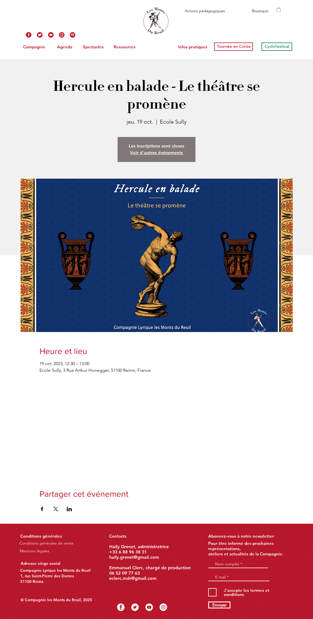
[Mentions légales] (34, 551)
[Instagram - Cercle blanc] (163, 607)
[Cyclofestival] (277, 47)
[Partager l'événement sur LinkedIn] (69, 509)
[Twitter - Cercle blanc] (135, 607)
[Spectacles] (93, 46)
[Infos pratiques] (192, 46)
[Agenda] (64, 46)
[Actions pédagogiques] (204, 11)
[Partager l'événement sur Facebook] (42, 509)
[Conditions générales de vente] (46, 543)
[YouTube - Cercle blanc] (149, 607)
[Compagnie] (34, 46)
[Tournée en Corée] (233, 47)
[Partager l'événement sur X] (55, 509)
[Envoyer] (219, 604)
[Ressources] (124, 46)
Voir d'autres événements (156, 152)
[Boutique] (260, 11)
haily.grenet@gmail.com (134, 557)
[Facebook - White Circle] (121, 607)
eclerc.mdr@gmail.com (132, 578)
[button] (279, 9)
